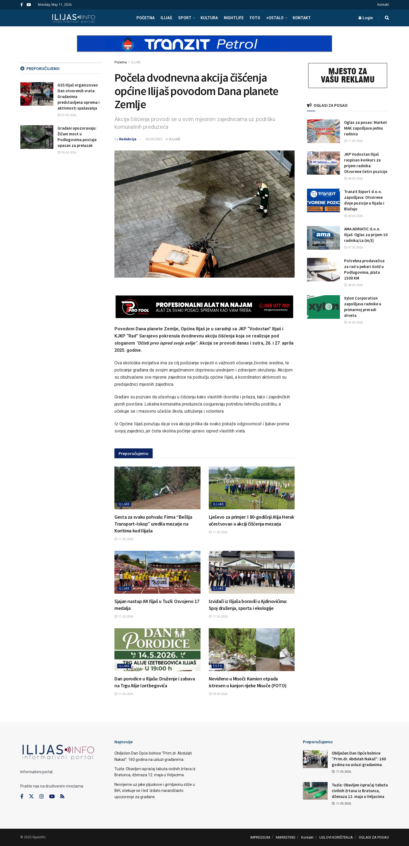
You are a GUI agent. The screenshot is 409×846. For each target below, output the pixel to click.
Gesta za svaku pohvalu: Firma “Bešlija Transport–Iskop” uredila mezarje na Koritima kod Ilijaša (153, 524)
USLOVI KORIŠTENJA (336, 837)
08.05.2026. (354, 178)
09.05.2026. (218, 694)
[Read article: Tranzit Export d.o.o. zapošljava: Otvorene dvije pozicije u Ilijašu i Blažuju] (323, 200)
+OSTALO (275, 18)
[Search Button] (387, 17)
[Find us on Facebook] (21, 796)
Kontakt (383, 5)
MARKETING (285, 837)
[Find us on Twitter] (31, 796)
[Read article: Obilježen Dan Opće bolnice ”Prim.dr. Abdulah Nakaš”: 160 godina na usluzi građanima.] (315, 759)
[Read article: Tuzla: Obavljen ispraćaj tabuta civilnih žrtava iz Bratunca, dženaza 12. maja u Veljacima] (315, 791)
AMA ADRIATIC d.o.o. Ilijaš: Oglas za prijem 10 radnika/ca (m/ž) (366, 234)
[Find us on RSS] (62, 797)
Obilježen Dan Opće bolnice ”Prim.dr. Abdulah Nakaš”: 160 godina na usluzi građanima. (359, 758)
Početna (120, 62)
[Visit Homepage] (73, 17)
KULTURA (209, 18)
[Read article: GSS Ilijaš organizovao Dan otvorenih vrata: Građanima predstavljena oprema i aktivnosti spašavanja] (36, 94)
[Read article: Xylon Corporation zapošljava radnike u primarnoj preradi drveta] (323, 307)
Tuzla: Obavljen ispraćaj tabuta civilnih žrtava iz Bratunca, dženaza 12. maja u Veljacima (360, 790)
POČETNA (145, 18)
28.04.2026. (354, 285)
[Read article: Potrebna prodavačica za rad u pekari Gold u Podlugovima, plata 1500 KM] (323, 269)
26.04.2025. (154, 139)
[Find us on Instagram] (41, 796)
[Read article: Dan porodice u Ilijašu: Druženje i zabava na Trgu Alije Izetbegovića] (157, 649)
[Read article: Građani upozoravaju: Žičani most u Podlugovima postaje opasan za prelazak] (36, 137)
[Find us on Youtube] (52, 796)
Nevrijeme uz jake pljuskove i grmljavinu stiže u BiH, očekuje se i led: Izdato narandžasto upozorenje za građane (154, 790)
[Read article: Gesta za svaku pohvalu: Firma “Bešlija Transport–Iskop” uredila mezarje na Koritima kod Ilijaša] (157, 488)
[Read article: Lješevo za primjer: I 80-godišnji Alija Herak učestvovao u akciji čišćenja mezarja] (252, 488)
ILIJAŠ (166, 18)
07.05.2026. (67, 115)
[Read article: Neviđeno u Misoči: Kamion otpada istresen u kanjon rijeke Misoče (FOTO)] (252, 649)
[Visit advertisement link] (204, 48)
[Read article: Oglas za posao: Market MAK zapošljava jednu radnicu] (323, 131)
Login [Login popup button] (366, 18)
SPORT (184, 18)
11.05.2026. (124, 539)
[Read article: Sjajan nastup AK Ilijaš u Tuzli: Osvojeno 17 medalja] (157, 572)
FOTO (255, 18)
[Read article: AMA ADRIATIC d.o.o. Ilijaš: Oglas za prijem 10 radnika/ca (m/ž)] (323, 238)
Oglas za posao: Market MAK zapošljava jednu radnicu (365, 128)
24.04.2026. (354, 322)
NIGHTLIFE (234, 18)
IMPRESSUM (260, 837)
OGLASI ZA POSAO (374, 837)
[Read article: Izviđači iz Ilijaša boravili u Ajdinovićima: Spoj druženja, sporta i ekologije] (252, 572)
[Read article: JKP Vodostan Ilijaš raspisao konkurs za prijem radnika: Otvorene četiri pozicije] (323, 163)
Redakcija (127, 139)
